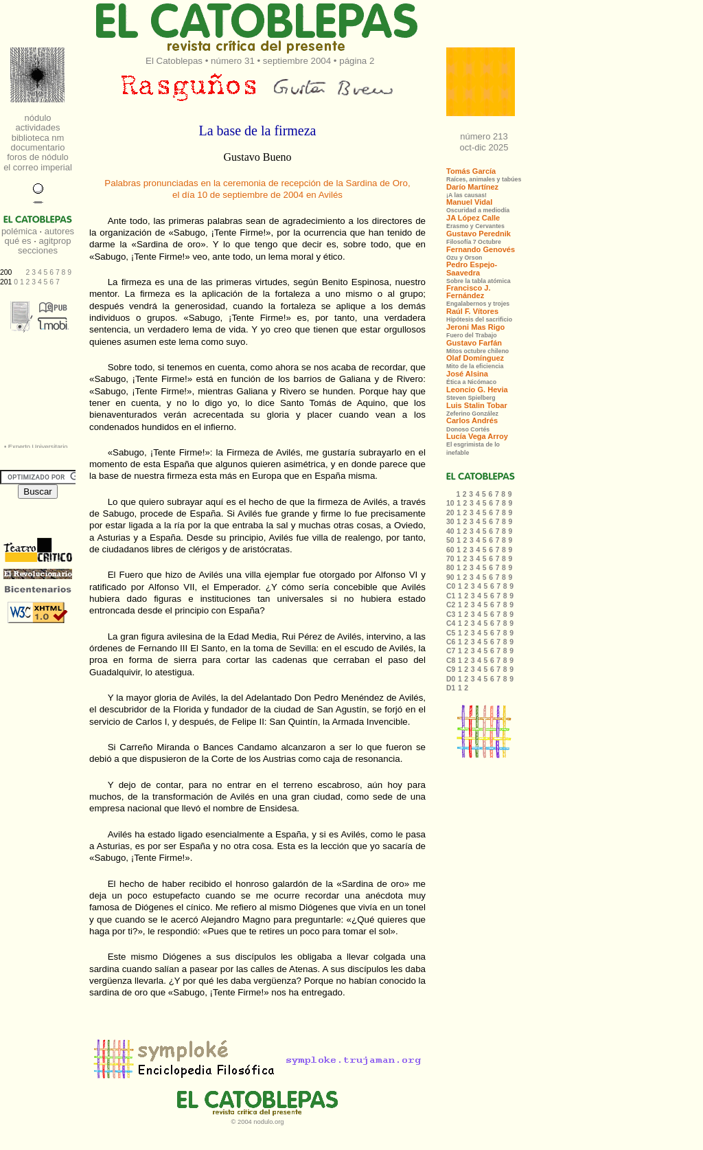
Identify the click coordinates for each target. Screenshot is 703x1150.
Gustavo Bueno (257, 157)
